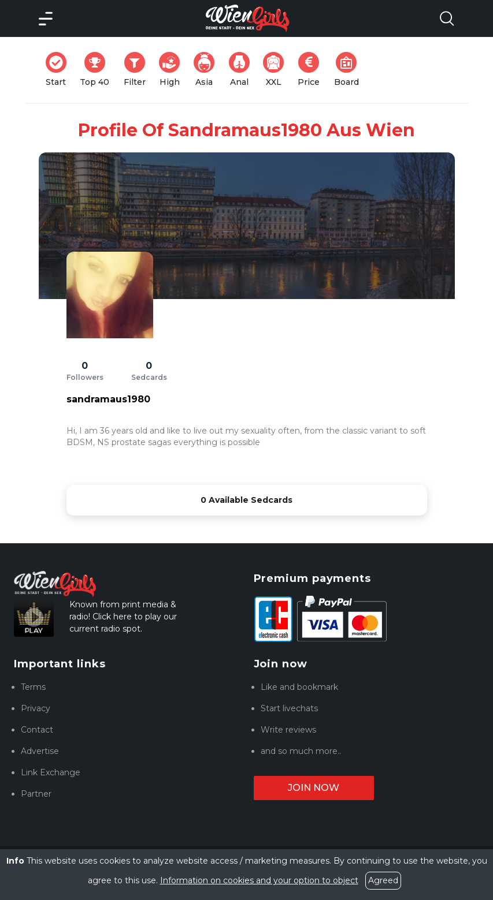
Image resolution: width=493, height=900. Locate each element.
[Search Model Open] (447, 18)
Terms (33, 687)
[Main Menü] (45, 18)
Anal (243, 69)
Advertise (40, 751)
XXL (276, 69)
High (173, 69)
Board (350, 69)
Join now (313, 787)
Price (312, 69)
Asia (207, 69)
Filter (138, 69)
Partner (36, 794)
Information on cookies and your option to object (259, 880)
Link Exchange (50, 772)
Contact (37, 730)
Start (59, 69)
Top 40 (98, 69)
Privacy (35, 708)
